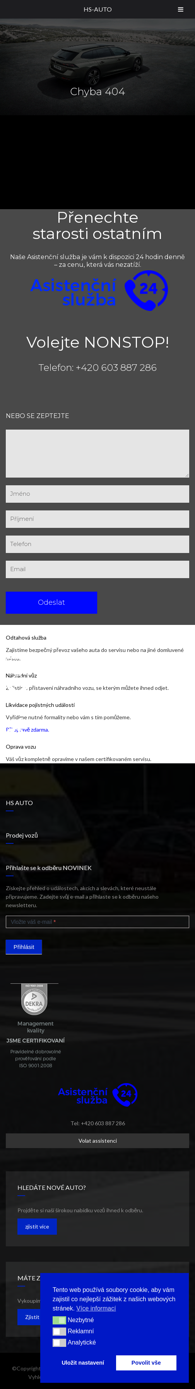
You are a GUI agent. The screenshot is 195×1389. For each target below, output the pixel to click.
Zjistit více (37, 1317)
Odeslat (51, 602)
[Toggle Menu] (180, 9)
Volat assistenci (98, 1140)
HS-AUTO (98, 9)
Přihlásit (24, 947)
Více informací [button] (96, 1308)
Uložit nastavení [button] (83, 1363)
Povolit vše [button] (146, 1363)
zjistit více (37, 1226)
